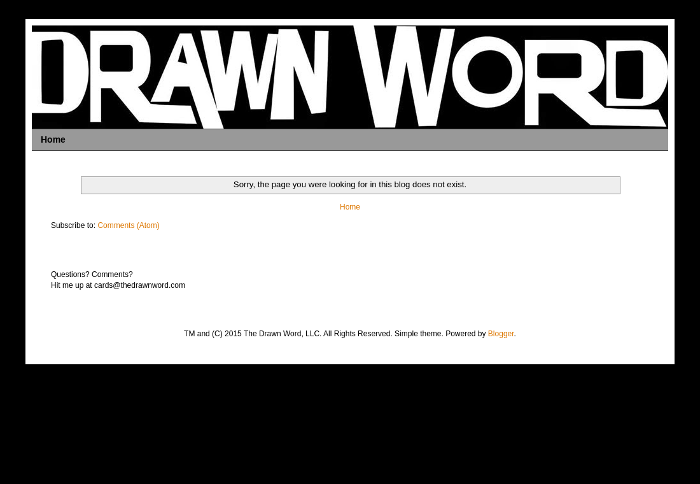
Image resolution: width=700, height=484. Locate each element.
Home (53, 139)
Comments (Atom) (128, 225)
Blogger (501, 333)
